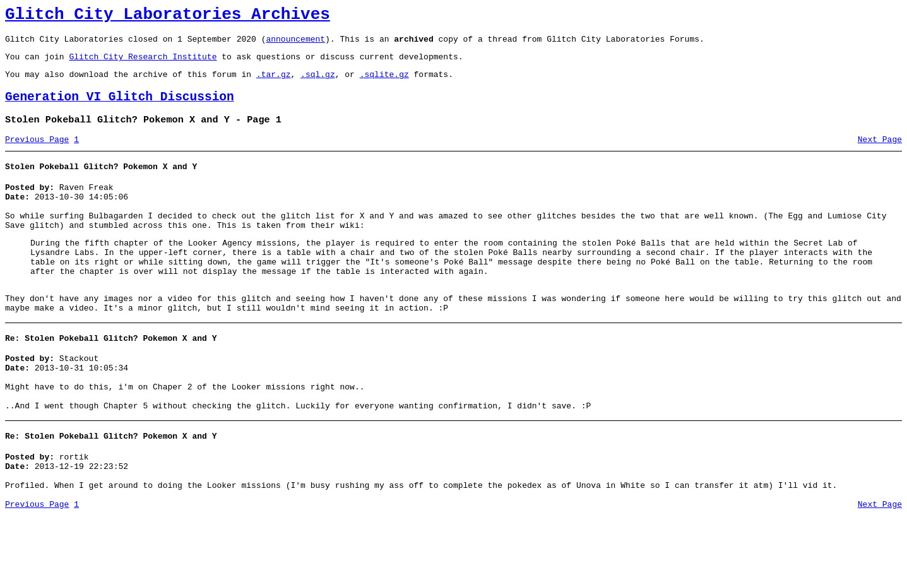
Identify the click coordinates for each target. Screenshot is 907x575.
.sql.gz (317, 83)
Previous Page (37, 154)
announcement (295, 44)
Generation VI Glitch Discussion (119, 108)
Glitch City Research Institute (142, 63)
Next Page (880, 154)
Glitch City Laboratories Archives (167, 16)
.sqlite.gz (384, 83)
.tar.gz (273, 83)
